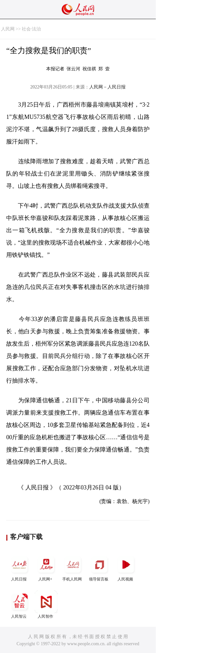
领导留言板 (99, 567)
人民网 (8, 29)
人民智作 (46, 604)
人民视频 (126, 567)
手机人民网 (72, 567)
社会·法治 (31, 29)
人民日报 (19, 567)
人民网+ (46, 567)
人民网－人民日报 (107, 87)
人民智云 (19, 604)
